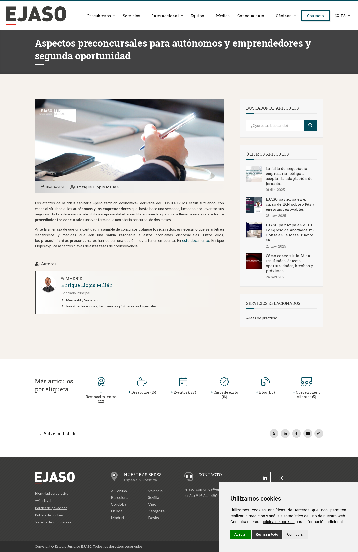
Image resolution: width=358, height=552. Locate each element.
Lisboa (116, 510)
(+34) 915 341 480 (201, 495)
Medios (223, 15)
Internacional (165, 15)
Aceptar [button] (240, 534)
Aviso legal (43, 500)
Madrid (117, 517)
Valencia (155, 490)
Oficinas (283, 15)
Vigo (152, 504)
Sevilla (153, 497)
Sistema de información (53, 522)
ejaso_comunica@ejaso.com (209, 489)
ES (340, 15)
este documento (195, 240)
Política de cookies (49, 515)
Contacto (315, 15)
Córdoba (118, 504)
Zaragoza (156, 510)
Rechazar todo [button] (267, 534)
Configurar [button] (295, 534)
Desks (153, 517)
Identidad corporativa (51, 493)
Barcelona (119, 497)
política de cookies (278, 522)
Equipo (197, 15)
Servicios (131, 15)
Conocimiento (250, 15)
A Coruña (119, 490)
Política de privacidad (51, 508)
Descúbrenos (99, 15)
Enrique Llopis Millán (98, 186)
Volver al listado (58, 433)
